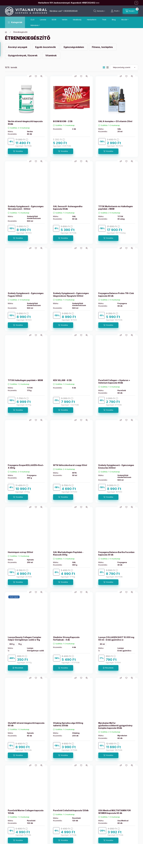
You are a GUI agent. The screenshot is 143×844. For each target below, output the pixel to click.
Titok (104, 19)
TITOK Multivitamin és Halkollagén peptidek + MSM (115, 207)
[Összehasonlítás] (30, 76)
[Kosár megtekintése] (130, 11)
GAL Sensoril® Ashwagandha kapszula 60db (67, 207)
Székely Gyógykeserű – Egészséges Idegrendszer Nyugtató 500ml (71, 294)
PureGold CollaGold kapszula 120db (71, 810)
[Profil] (115, 11)
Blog (114, 19)
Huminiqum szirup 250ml (20, 552)
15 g (20, 644)
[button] (15, 22)
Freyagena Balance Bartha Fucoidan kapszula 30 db (116, 553)
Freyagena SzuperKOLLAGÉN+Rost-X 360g (26, 466)
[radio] (107, 67)
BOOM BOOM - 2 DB (62, 121)
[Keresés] (99, 11)
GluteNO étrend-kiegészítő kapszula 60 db (26, 724)
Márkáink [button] (35, 25)
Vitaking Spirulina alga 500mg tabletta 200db (68, 724)
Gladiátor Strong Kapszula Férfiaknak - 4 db (66, 638)
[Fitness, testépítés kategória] (102, 47)
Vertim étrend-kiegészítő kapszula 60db (25, 122)
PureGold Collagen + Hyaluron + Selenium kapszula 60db (114, 381)
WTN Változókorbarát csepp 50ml (70, 465)
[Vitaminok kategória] (51, 55)
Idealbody (77, 19)
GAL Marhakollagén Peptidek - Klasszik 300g (68, 553)
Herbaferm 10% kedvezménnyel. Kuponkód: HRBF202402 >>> (68, 3)
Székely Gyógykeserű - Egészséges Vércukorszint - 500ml (26, 207)
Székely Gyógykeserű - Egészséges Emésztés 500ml (116, 466)
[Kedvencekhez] (36, 76)
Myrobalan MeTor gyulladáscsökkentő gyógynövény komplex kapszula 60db (115, 725)
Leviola (43, 19)
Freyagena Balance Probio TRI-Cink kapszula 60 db (116, 294)
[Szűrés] (3, 49)
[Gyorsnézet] (41, 76)
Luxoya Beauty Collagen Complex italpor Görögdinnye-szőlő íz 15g (24, 638)
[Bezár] (136, 2)
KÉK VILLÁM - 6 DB (62, 380)
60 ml (102, 644)
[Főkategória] (6, 32)
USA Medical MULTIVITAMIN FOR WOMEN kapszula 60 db (114, 811)
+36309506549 (70, 11)
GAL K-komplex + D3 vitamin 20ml (115, 121)
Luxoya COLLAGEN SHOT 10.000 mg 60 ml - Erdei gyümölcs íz (116, 638)
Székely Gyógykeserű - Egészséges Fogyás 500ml (26, 294)
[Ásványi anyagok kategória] (18, 47)
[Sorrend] (124, 67)
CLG (32, 19)
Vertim (64, 19)
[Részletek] (18, 668)
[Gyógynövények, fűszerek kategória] (23, 55)
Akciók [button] (124, 19)
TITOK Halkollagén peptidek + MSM (25, 380)
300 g (11, 644)
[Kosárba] (18, 151)
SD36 (54, 19)
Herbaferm (91, 19)
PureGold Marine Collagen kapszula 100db (25, 811)
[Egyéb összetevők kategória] (45, 47)
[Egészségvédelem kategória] (74, 47)
